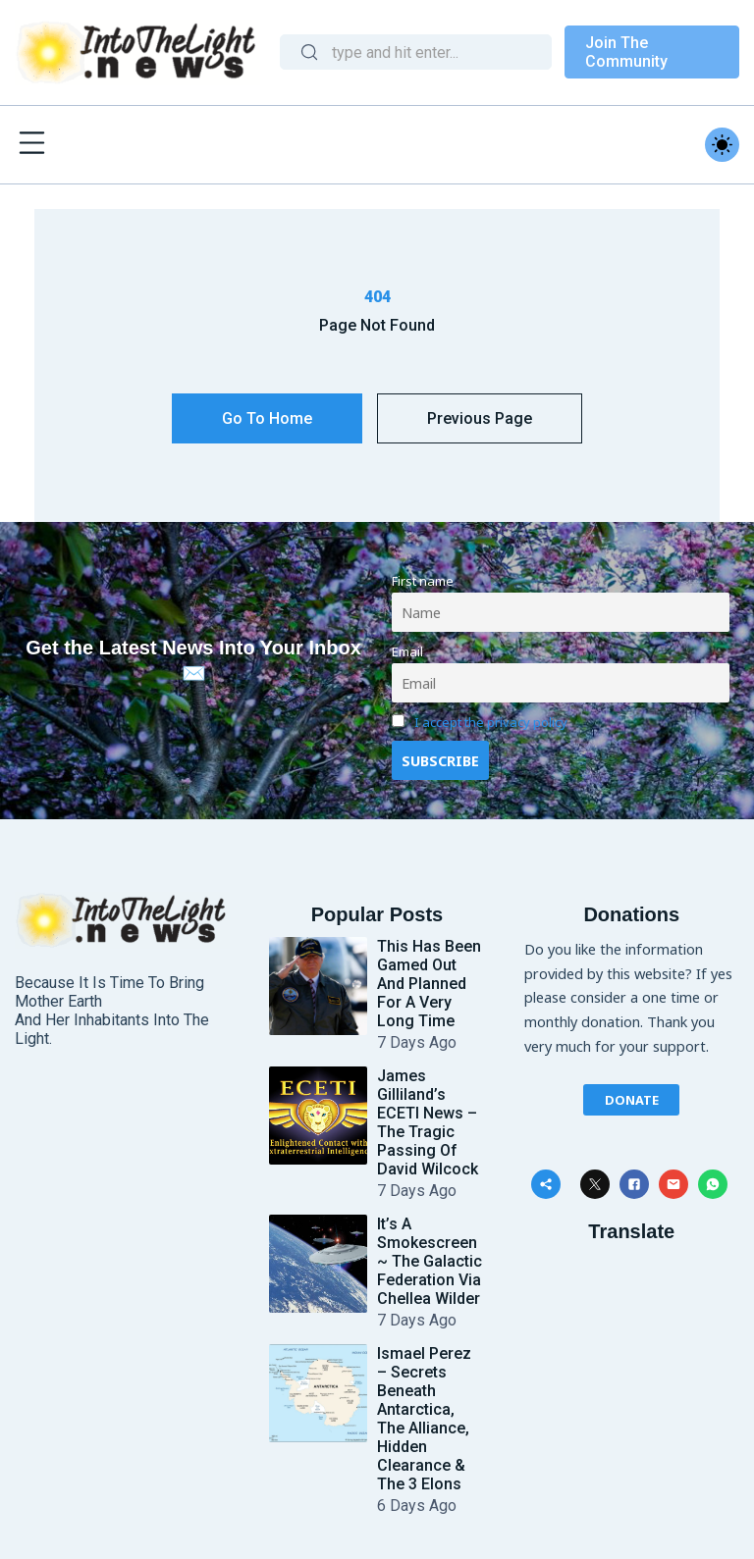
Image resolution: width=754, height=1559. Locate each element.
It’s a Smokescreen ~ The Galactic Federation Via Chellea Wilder (429, 1261)
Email (407, 651)
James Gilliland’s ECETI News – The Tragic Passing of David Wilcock (427, 1122)
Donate (632, 1099)
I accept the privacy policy (490, 722)
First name (423, 581)
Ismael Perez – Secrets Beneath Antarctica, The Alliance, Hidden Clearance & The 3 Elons (424, 1418)
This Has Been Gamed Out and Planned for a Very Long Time (429, 983)
